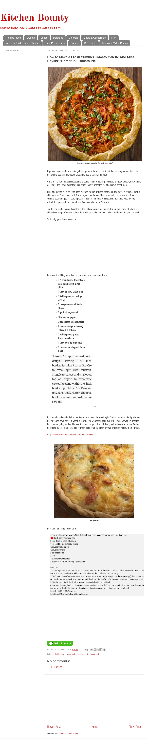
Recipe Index (13, 37)
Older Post (135, 727)
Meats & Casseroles (94, 37)
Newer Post (54, 727)
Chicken (73, 37)
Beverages (90, 43)
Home (95, 727)
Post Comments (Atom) (68, 733)
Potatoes (58, 37)
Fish (113, 37)
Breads (75, 43)
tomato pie (95, 654)
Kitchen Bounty (34, 18)
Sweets (31, 37)
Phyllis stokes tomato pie (65, 654)
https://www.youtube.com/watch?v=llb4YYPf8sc (70, 434)
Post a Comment (58, 667)
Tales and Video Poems (115, 43)
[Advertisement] (94, 699)
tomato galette (83, 654)
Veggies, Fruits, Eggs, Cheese (22, 43)
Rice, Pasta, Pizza (55, 43)
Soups (44, 37)
